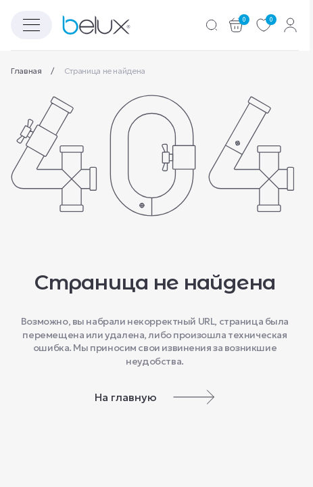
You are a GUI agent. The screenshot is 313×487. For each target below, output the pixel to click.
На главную (155, 397)
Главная (27, 71)
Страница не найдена (104, 71)
